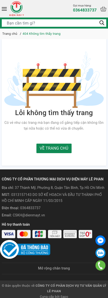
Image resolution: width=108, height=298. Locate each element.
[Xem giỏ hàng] (103, 9)
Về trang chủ (54, 148)
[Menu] (4, 8)
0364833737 (85, 8)
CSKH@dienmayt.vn (29, 215)
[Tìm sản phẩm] (54, 23)
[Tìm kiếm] (102, 23)
